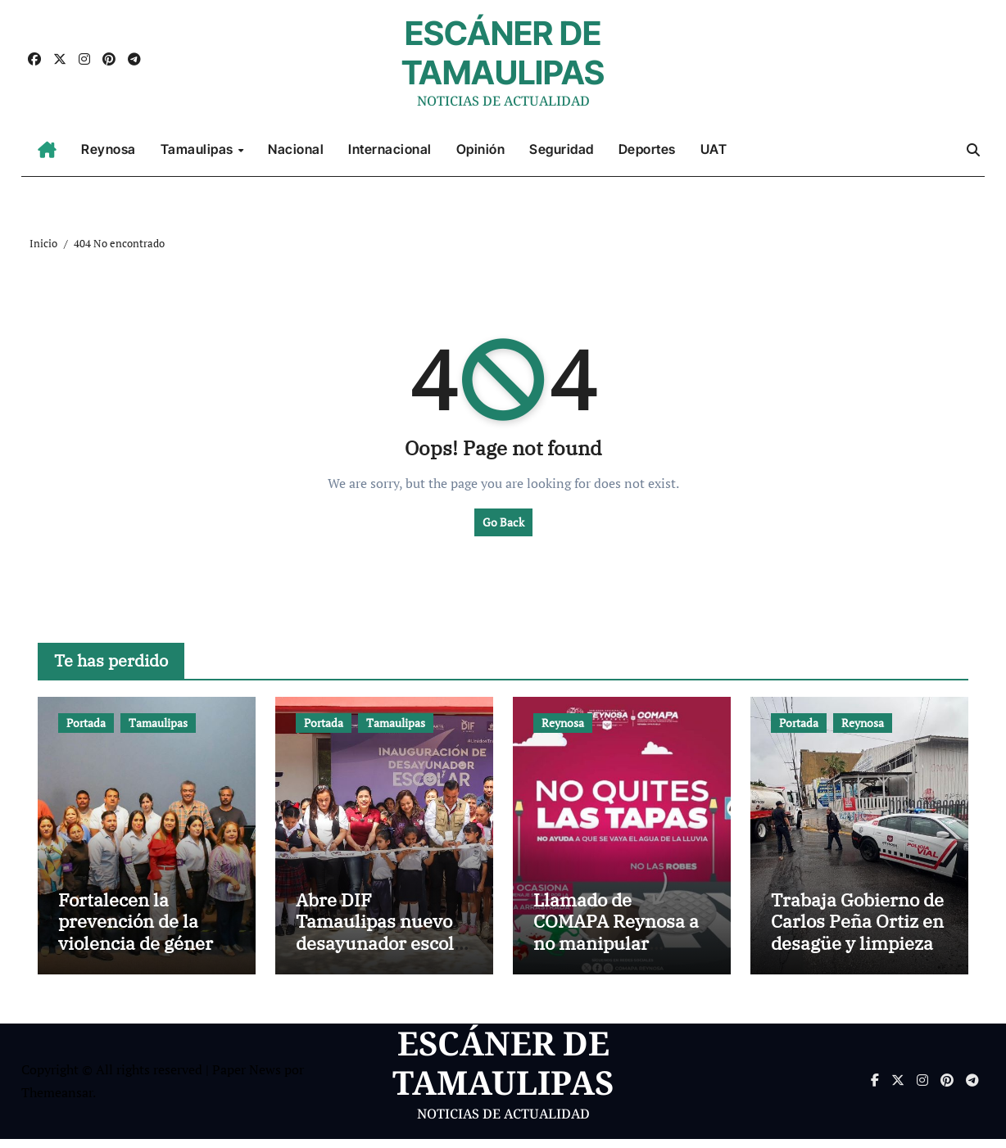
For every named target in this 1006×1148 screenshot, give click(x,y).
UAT (713, 149)
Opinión (480, 149)
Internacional (390, 149)
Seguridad (561, 149)
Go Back (503, 522)
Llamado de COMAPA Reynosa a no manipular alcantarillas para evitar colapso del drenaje (616, 962)
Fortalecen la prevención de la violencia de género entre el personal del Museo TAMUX (145, 952)
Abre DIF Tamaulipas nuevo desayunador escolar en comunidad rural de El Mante (384, 952)
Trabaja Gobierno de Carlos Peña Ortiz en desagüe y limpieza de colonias (857, 941)
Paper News (246, 1078)
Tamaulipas (199, 149)
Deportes (647, 149)
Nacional (296, 149)
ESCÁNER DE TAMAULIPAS (503, 53)
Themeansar (57, 1102)
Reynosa (108, 149)
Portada (86, 722)
